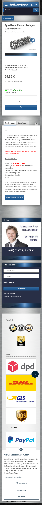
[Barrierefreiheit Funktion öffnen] (35, 374)
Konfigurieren (21, 490)
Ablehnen (21, 497)
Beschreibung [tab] (10, 123)
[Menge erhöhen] (36, 101)
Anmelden (21, 288)
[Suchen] (18, 10)
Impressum (8, 477)
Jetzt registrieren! (15, 296)
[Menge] (19, 101)
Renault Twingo (23, 67)
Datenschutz (18, 477)
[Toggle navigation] (6, 4)
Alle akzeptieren (21, 483)
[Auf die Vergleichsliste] (32, 40)
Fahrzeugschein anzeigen (14, 197)
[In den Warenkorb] (21, 107)
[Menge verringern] (6, 101)
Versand (20, 81)
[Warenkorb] (36, 5)
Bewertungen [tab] (22, 123)
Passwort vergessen (9, 293)
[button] (32, 5)
